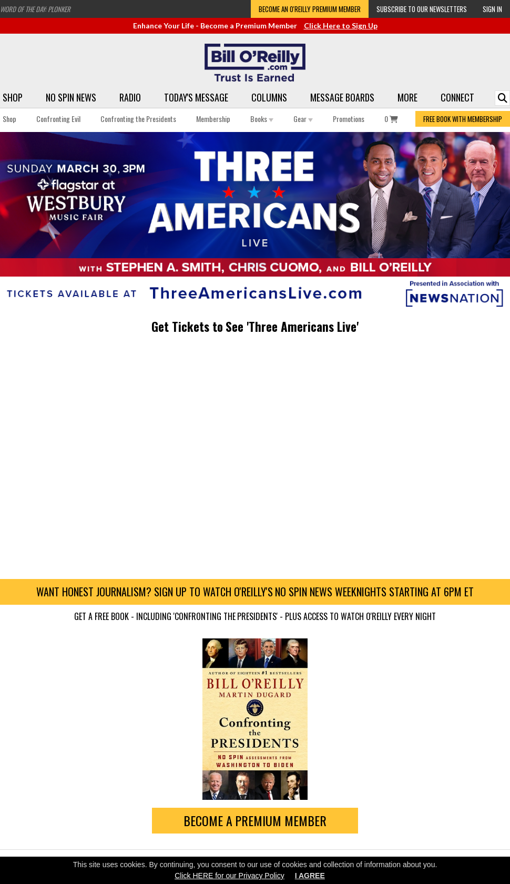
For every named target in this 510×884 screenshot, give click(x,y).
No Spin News (71, 97)
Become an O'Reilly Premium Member (310, 9)
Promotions (348, 118)
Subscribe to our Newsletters (421, 9)
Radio (130, 97)
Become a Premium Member (255, 820)
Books (261, 118)
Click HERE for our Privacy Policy (229, 875)
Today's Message (196, 97)
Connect (457, 97)
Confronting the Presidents (138, 118)
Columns (269, 97)
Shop (13, 97)
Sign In (492, 9)
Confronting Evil (58, 118)
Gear (303, 118)
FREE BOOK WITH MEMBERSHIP (462, 119)
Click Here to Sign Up (341, 25)
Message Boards (342, 97)
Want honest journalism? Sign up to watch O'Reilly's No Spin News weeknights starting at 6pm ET (255, 592)
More (407, 97)
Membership (213, 118)
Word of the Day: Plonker (35, 9)
